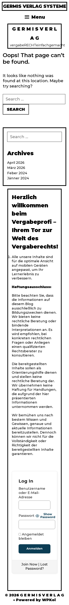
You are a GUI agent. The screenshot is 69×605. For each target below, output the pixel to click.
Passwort (26, 516)
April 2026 (15, 163)
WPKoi (49, 600)
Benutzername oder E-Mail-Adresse (32, 493)
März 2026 (16, 168)
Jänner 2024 (18, 178)
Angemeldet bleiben (31, 536)
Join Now (29, 564)
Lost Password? (36, 566)
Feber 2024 (17, 173)
